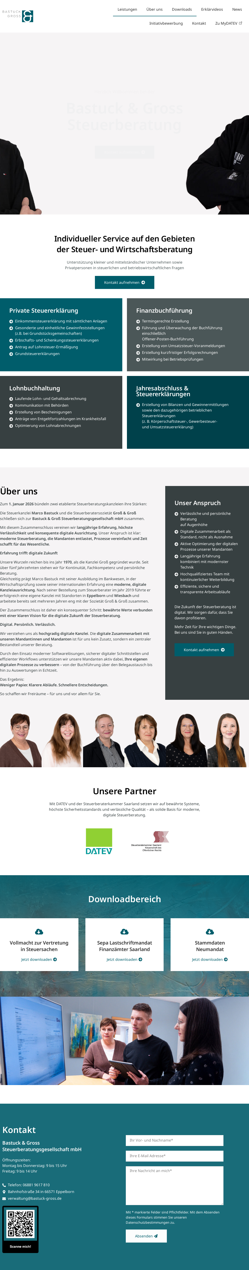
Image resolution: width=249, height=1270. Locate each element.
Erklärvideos (212, 9)
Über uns (154, 9)
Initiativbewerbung (166, 23)
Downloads (182, 9)
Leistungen (127, 9)
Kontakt (199, 23)
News (237, 9)
